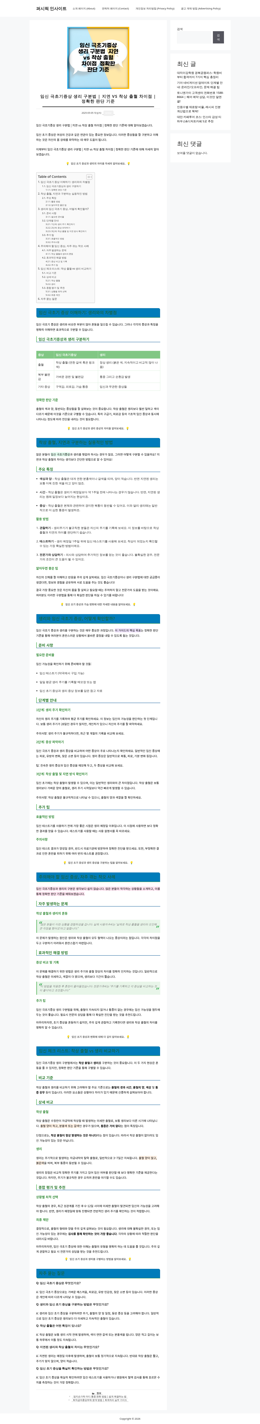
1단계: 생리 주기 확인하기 (63, 224)
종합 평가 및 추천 (55, 287)
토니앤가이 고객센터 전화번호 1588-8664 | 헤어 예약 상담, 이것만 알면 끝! (200, 97)
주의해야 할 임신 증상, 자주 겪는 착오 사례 (65, 246)
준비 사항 (51, 213)
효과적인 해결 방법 (56, 257)
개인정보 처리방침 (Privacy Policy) (155, 8)
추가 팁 (50, 235)
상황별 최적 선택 (58, 291)
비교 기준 (51, 272)
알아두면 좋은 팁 (58, 205)
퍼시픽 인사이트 (51, 8)
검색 (180, 29)
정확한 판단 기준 (58, 189)
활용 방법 (55, 201)
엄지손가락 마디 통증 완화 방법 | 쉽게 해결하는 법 (99, 1396)
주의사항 (55, 242)
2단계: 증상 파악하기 (60, 227)
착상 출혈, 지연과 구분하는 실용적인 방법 (64, 193)
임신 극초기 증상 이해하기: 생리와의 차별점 (65, 182)
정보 (99, 1393)
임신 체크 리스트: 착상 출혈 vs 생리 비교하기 (66, 268)
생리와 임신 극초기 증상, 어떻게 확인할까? (65, 209)
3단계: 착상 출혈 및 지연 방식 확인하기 (68, 231)
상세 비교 (51, 276)
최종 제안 (55, 295)
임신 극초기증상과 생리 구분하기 (63, 186)
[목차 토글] (87, 177)
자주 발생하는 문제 (56, 250)
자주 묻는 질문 (49, 298)
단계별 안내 (52, 220)
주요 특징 (51, 197)
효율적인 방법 (57, 238)
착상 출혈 (55, 280)
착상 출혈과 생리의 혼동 (62, 253)
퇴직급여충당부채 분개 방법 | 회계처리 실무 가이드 (100, 1400)
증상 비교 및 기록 (59, 261)
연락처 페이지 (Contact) (115, 8)
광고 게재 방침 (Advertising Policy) (200, 8)
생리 (53, 284)
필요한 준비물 (57, 216)
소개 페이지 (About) (84, 8)
